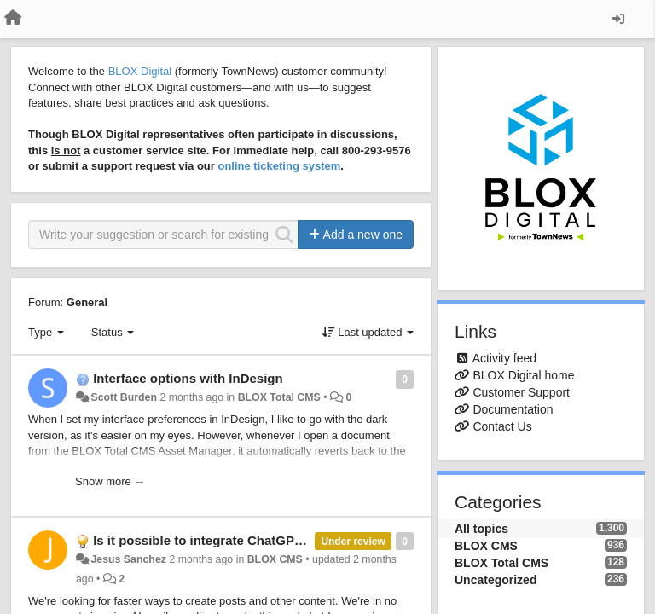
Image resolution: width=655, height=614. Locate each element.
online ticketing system (278, 165)
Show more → (110, 481)
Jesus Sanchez (128, 559)
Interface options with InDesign (188, 378)
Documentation (512, 409)
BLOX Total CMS (279, 397)
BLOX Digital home (523, 375)
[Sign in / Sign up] (618, 18)
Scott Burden (123, 397)
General (87, 302)
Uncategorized (495, 580)
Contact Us (501, 426)
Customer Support (521, 392)
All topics (481, 529)
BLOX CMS (275, 559)
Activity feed (504, 358)
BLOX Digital (139, 71)
